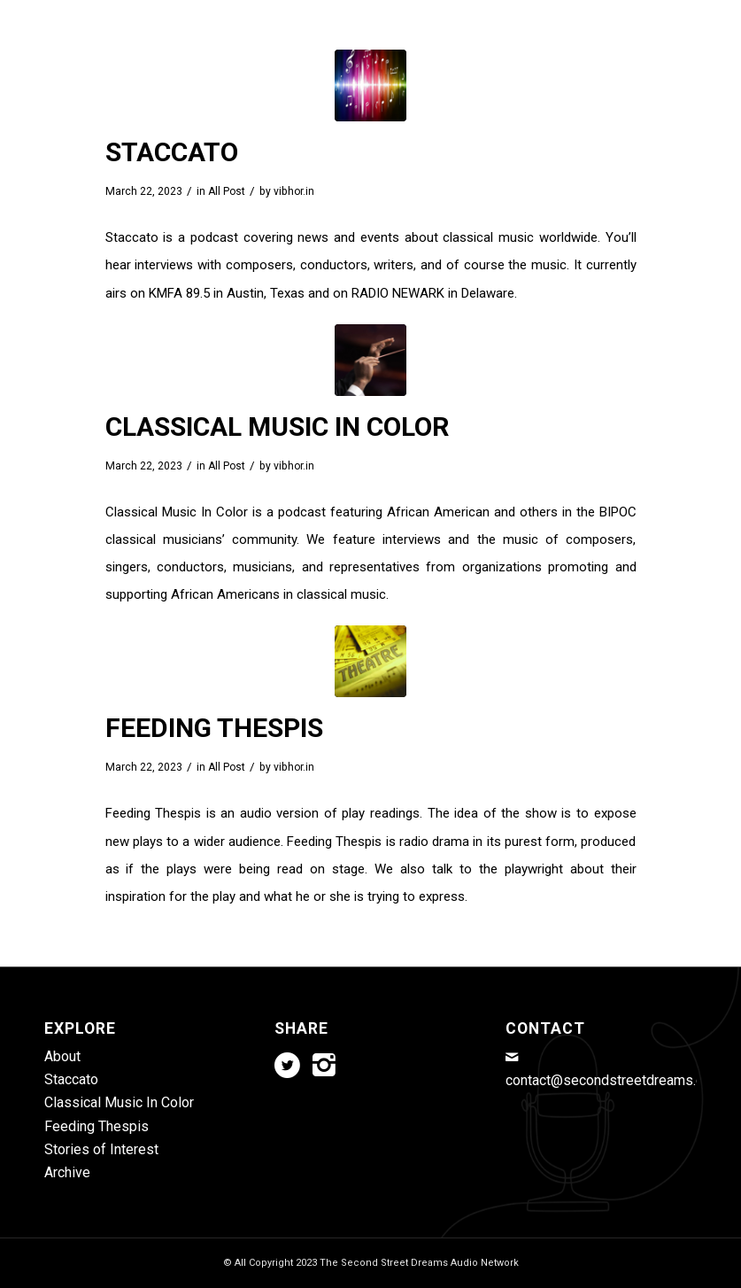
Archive (67, 1172)
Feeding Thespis (214, 727)
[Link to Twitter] (630, 13)
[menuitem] (195, 44)
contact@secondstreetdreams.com (614, 1080)
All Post (226, 191)
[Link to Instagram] (656, 13)
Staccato (171, 151)
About (62, 1056)
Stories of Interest (101, 1149)
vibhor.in (294, 191)
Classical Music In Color (277, 426)
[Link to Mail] (683, 13)
